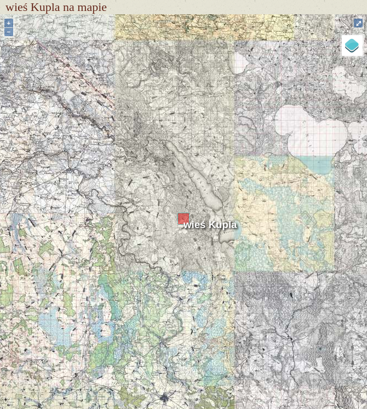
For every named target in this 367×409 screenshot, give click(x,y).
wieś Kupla (210, 224)
